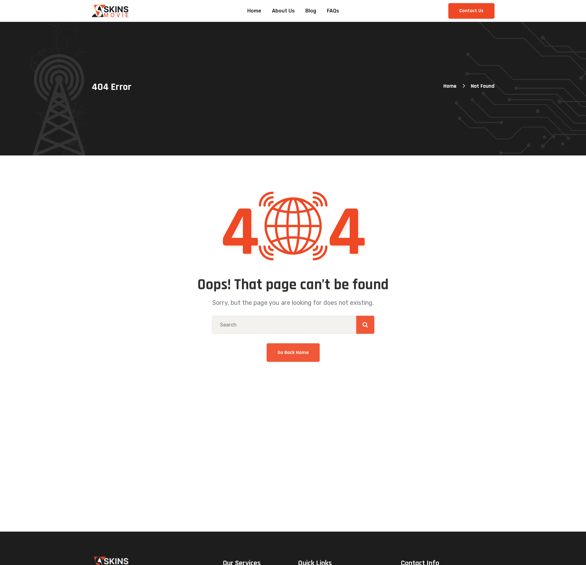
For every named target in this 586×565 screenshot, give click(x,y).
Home (449, 86)
